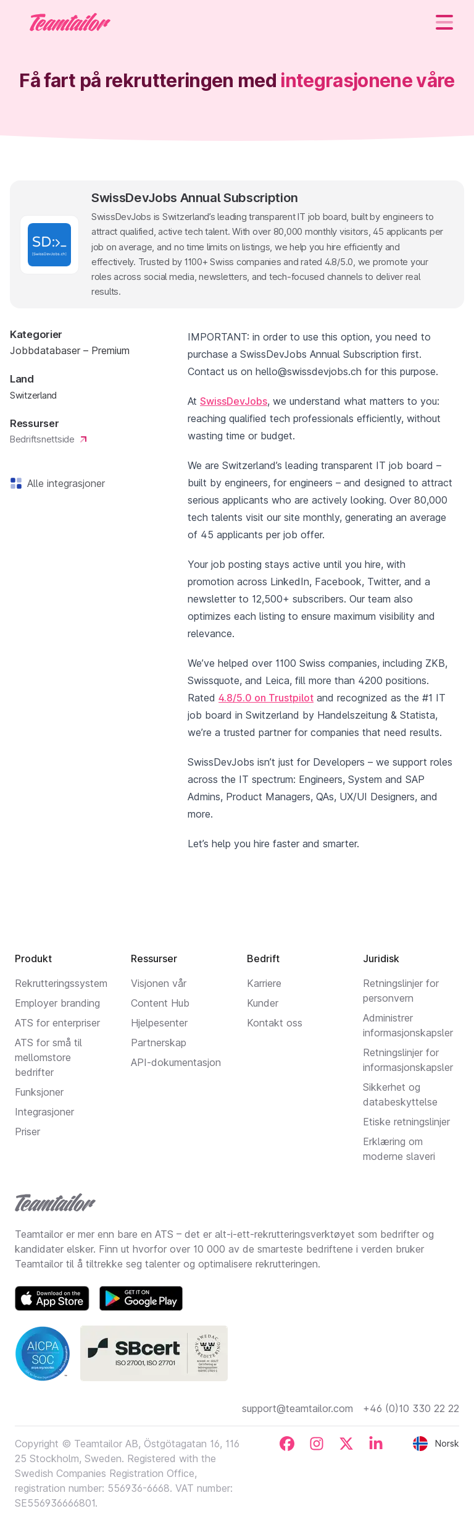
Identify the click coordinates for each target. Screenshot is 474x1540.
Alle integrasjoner (63, 483)
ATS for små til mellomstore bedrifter (48, 1057)
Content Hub (160, 1003)
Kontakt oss (274, 1023)
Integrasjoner (44, 1112)
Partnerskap (158, 1042)
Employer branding (57, 1003)
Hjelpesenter (159, 1023)
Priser (27, 1131)
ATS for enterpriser (57, 1023)
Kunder (262, 1003)
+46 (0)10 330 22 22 (411, 1408)
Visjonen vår (158, 983)
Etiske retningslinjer (406, 1121)
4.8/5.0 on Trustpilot (266, 698)
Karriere (264, 983)
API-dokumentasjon (176, 1062)
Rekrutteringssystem (61, 983)
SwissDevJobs (233, 401)
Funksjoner (39, 1092)
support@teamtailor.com (297, 1408)
